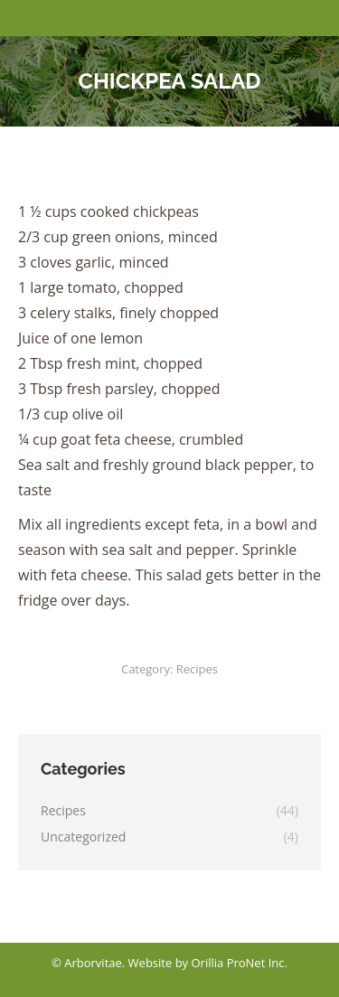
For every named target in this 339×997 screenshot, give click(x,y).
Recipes (197, 669)
